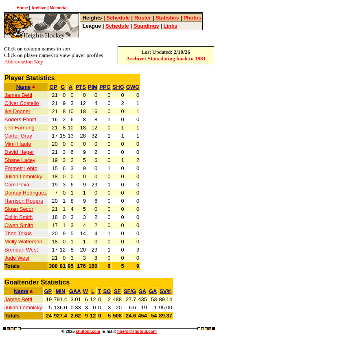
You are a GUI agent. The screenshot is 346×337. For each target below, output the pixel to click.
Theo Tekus (18, 233)
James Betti (18, 95)
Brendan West (21, 250)
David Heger (19, 152)
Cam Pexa (16, 185)
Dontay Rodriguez (25, 193)
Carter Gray (18, 136)
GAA (75, 291)
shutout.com (88, 331)
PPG (104, 87)
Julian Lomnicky (23, 176)
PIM (92, 87)
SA (142, 291)
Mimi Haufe (17, 144)
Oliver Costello (21, 103)
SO (107, 291)
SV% (165, 291)
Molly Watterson (23, 242)
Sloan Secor (18, 209)
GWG (133, 87)
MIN (61, 291)
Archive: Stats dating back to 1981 (166, 58)
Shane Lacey (19, 160)
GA (153, 291)
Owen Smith (18, 225)
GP (53, 87)
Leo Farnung (19, 128)
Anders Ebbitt (20, 119)
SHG (118, 87)
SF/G (130, 291)
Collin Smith (18, 217)
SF (117, 291)
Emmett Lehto (20, 168)
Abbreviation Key (23, 62)
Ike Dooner (17, 111)
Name (25, 87)
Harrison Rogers (23, 201)
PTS (81, 87)
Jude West (16, 258)
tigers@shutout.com (137, 331)
